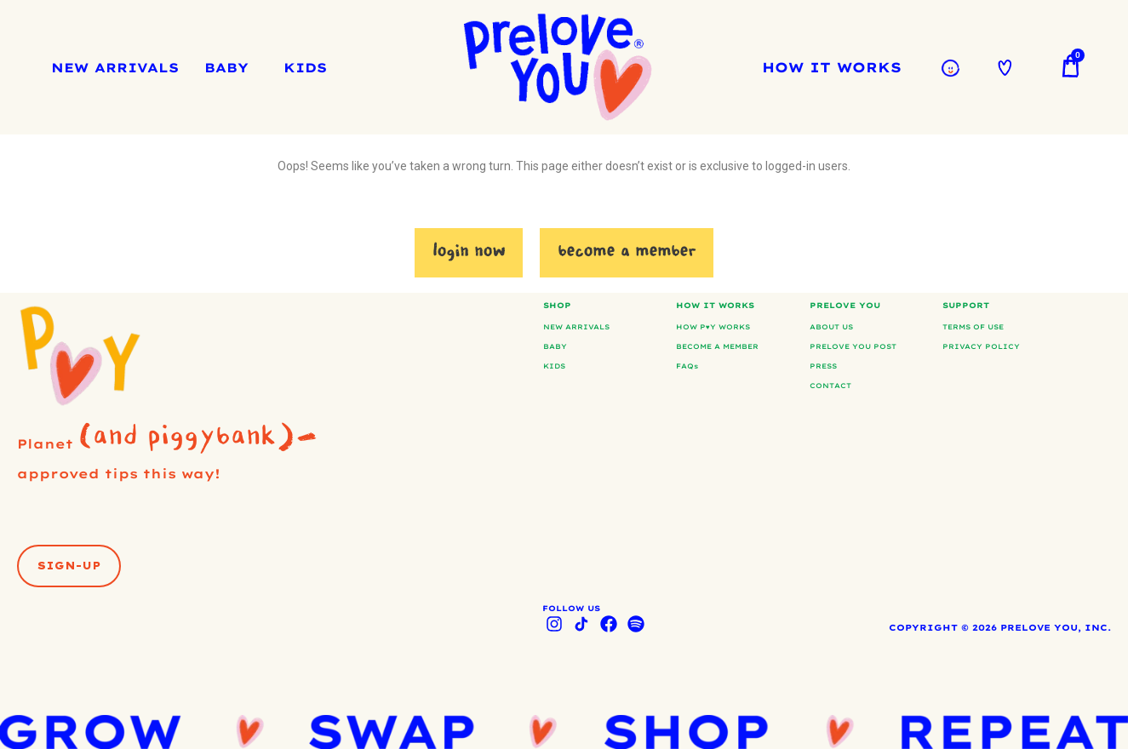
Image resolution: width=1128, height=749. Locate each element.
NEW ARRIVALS (115, 68)
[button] (69, 576)
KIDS (305, 68)
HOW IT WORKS (836, 67)
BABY (226, 68)
